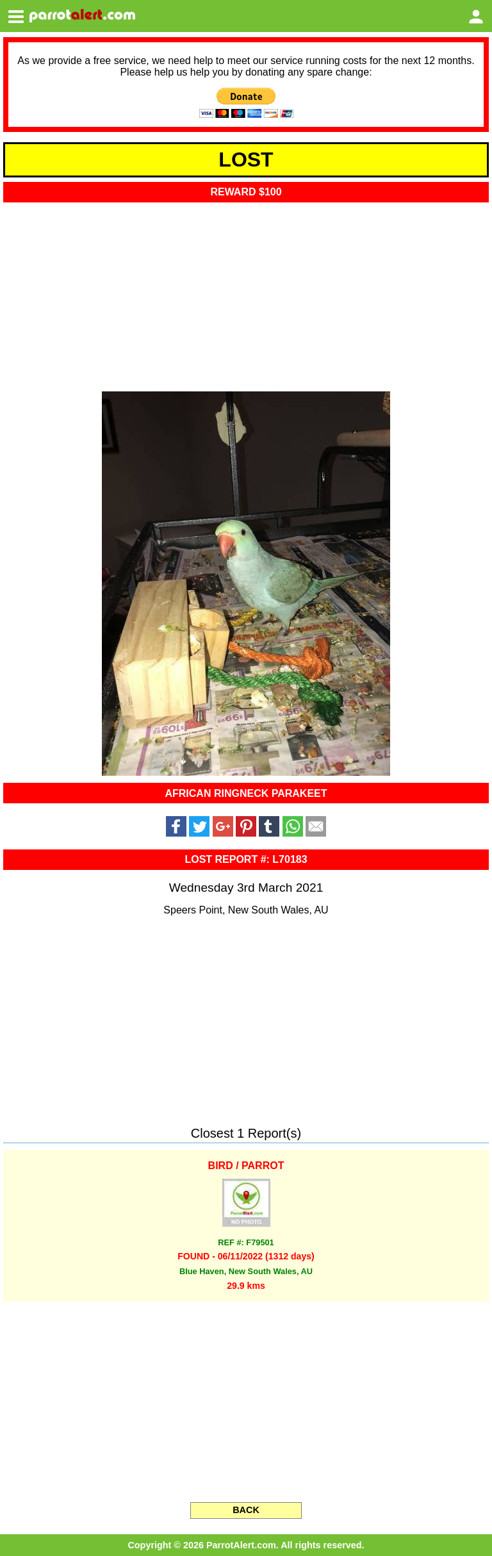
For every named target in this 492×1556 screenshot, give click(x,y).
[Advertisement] (246, 292)
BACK (246, 1510)
